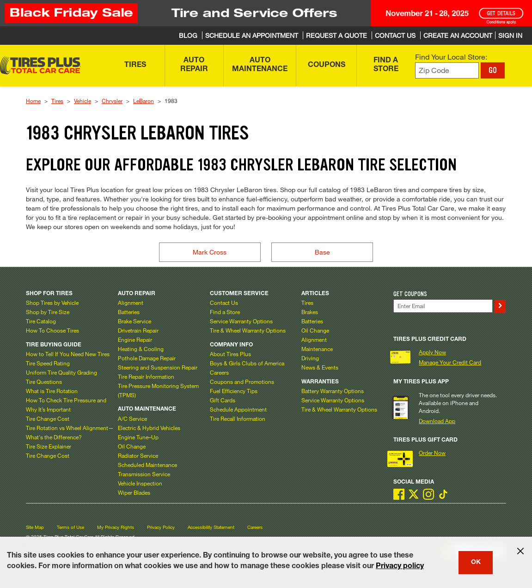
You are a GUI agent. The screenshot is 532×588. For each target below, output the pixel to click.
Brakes (309, 311)
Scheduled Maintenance (147, 464)
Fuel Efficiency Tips (233, 390)
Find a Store (225, 311)
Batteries (129, 311)
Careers (219, 372)
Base (322, 252)
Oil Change (132, 446)
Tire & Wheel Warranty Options (248, 330)
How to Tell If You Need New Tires (68, 354)
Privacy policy (400, 566)
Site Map (35, 527)
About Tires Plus (230, 354)
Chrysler (112, 100)
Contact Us (224, 302)
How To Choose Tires (52, 330)
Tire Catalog (41, 321)
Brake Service (134, 321)
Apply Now (432, 352)
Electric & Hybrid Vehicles (149, 427)
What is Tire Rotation (52, 390)
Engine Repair (135, 339)
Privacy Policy (161, 527)
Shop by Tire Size (47, 311)
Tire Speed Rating (48, 363)
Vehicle (82, 100)
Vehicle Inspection (140, 483)
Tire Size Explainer (48, 446)
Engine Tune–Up (138, 437)
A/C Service (132, 418)
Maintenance (317, 348)
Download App (437, 420)
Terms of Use (70, 527)
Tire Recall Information (237, 418)
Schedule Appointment (238, 409)
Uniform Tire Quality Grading (61, 372)
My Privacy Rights (115, 527)
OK (476, 562)
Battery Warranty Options (332, 390)
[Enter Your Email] (443, 306)
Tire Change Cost (47, 418)
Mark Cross (209, 252)
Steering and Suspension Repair (157, 367)
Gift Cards (222, 400)
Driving (310, 358)
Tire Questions (44, 381)
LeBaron (143, 100)
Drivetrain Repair (138, 330)
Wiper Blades (134, 492)
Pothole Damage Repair (147, 358)
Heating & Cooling (141, 348)
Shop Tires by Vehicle (52, 302)
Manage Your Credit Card (450, 362)
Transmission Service (144, 474)
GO (493, 70)
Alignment (130, 302)
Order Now (432, 452)
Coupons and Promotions (242, 381)
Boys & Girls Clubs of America (247, 363)
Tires (57, 100)
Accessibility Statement (211, 527)
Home (33, 100)
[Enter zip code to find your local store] (447, 70)
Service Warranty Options (241, 321)
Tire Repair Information (146, 376)
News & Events (319, 367)
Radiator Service (138, 455)
